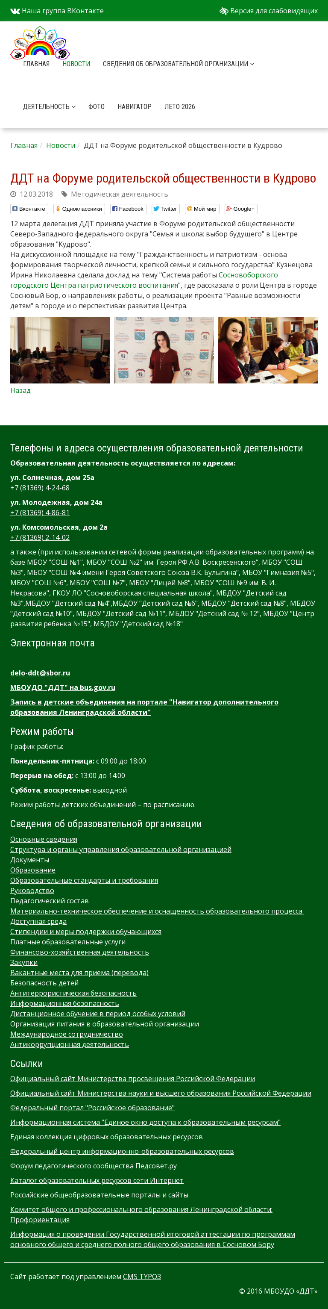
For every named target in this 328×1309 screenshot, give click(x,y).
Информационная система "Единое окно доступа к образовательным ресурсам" (145, 1122)
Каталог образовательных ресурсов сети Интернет (97, 1180)
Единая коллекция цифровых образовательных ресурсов (106, 1136)
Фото (96, 107)
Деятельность (49, 107)
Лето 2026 (179, 107)
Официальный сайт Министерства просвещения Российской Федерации (132, 1078)
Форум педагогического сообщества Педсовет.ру (93, 1165)
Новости (76, 64)
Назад (20, 390)
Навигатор (134, 107)
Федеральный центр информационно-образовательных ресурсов (122, 1151)
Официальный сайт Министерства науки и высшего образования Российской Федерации (160, 1093)
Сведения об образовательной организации (178, 64)
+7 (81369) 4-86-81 (40, 512)
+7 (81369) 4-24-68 (40, 487)
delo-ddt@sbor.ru (40, 673)
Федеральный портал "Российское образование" (92, 1107)
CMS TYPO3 (142, 1276)
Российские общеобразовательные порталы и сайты (99, 1195)
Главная (36, 64)
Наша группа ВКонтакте (57, 10)
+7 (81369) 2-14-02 (40, 537)
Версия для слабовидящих (269, 10)
